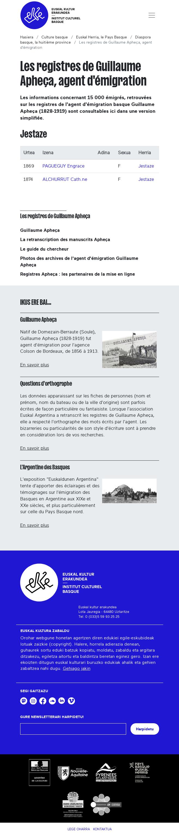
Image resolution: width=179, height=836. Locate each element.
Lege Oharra (79, 829)
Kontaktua (102, 829)
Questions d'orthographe (46, 383)
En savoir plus (34, 365)
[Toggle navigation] (151, 15)
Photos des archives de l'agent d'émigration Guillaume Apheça (79, 261)
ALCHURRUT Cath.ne (65, 179)
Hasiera (26, 37)
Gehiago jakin (76, 668)
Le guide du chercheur (44, 249)
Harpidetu (145, 729)
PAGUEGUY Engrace (63, 166)
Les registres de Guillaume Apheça (55, 216)
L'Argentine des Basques (45, 467)
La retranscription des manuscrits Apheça (65, 239)
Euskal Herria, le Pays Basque (101, 37)
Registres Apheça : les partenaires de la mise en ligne (77, 274)
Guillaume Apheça (40, 230)
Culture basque (54, 37)
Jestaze (146, 166)
